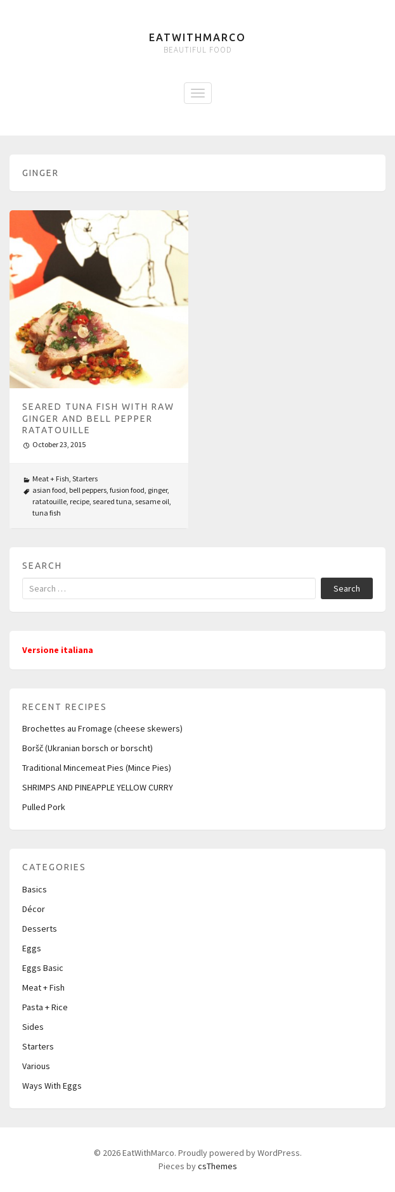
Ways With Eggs (52, 1085)
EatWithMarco (197, 37)
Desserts (39, 928)
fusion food (127, 490)
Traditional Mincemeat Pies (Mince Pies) (96, 767)
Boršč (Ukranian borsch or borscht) (87, 748)
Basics (34, 889)
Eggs (31, 948)
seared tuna (112, 501)
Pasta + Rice (45, 1007)
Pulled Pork (43, 807)
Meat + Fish (50, 478)
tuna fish (46, 512)
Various (36, 1066)
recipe (79, 501)
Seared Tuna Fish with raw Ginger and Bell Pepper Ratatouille (98, 418)
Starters (85, 478)
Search (346, 588)
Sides (33, 1026)
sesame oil (152, 501)
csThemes (217, 1166)
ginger (157, 490)
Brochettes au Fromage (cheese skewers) (102, 728)
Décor (33, 909)
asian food (49, 490)
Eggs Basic (42, 967)
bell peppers (88, 490)
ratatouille (49, 501)
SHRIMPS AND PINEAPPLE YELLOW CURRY (97, 787)
